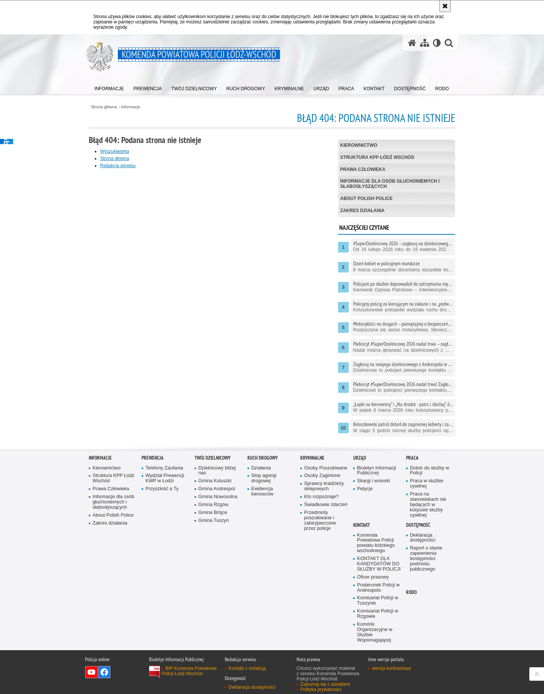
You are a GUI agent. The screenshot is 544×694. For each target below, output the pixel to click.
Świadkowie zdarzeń (326, 504)
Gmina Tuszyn (213, 520)
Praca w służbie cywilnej (426, 484)
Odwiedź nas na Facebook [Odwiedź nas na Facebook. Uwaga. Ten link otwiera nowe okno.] (104, 672)
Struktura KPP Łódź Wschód (377, 157)
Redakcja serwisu (118, 165)
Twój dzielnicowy (212, 458)
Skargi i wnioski (373, 481)
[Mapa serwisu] (424, 43)
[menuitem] (109, 87)
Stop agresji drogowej (264, 478)
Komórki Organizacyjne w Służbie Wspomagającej (374, 632)
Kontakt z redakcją (247, 668)
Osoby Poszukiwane (325, 468)
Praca (412, 458)
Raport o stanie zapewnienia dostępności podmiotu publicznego (426, 559)
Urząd (359, 458)
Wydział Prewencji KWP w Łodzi (164, 478)
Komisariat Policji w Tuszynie (377, 601)
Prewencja (153, 458)
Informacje (130, 107)
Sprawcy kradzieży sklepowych (324, 486)
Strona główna (104, 107)
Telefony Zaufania (164, 468)
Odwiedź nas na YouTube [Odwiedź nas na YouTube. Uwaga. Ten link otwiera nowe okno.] (91, 672)
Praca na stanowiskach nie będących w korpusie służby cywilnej (428, 505)
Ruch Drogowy (262, 458)
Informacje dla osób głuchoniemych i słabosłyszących (390, 184)
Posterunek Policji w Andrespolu (378, 588)
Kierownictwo (358, 145)
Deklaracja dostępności (422, 538)
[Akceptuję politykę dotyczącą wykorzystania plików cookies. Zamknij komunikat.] (445, 6)
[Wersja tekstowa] (437, 43)
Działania (261, 468)
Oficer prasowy (373, 577)
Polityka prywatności (321, 689)
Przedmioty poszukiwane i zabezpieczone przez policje (320, 520)
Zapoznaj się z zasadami (325, 684)
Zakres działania (362, 210)
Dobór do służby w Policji (429, 471)
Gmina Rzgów (213, 504)
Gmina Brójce (212, 512)
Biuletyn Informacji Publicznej (376, 471)
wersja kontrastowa (391, 668)
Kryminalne (312, 458)
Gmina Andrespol (216, 488)
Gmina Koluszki (215, 481)
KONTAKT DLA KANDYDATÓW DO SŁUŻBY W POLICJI (379, 564)
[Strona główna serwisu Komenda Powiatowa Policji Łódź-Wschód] (412, 43)
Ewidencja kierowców (262, 491)
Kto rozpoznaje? (321, 496)
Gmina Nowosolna (217, 496)
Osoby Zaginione (322, 475)
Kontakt (361, 525)
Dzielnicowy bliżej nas (217, 471)
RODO (411, 592)
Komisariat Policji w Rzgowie (377, 614)
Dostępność (418, 525)
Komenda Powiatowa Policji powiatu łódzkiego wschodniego (376, 543)
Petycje (364, 488)
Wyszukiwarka (114, 151)
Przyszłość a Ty (161, 488)
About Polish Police (366, 198)
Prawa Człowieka (363, 169)
